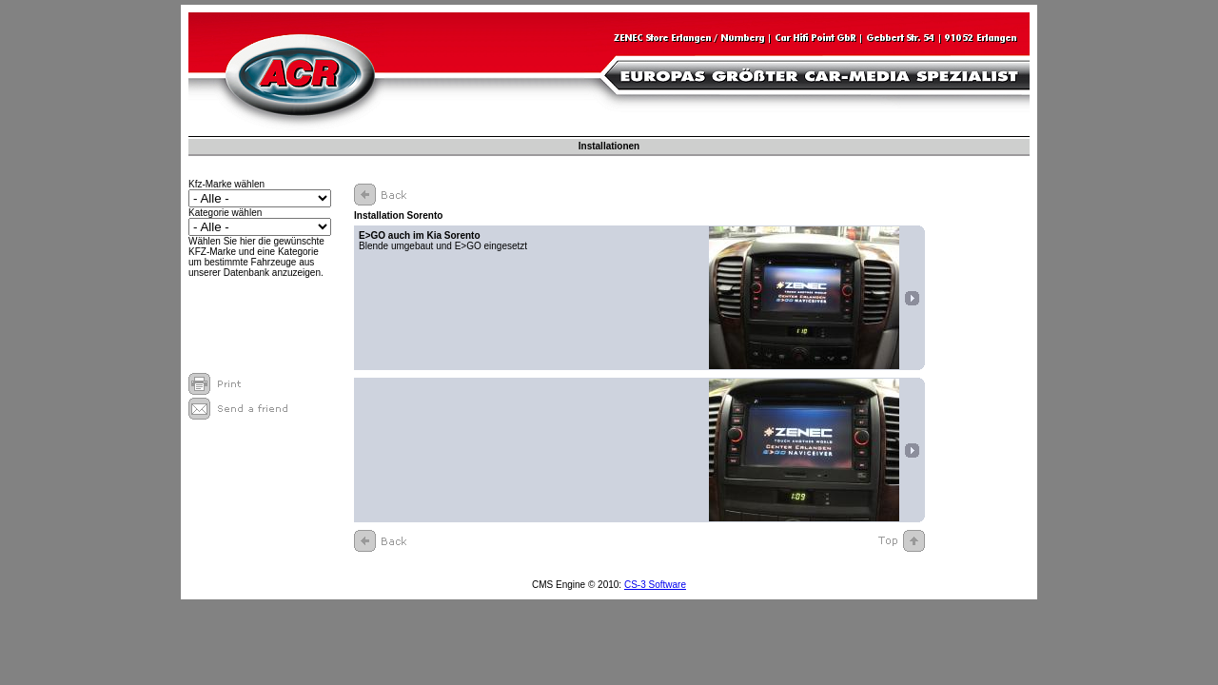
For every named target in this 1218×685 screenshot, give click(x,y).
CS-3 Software (655, 584)
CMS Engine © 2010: (578, 584)
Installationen (609, 146)
